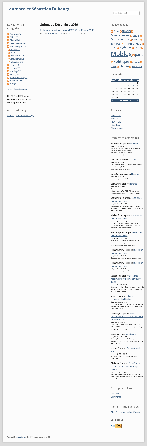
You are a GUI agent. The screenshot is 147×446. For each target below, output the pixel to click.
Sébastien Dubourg (55, 33)
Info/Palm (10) (17, 59)
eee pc (136, 35)
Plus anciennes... (118, 128)
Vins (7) (13, 84)
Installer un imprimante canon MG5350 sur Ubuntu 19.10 (67, 30)
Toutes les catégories (17, 89)
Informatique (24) (18, 46)
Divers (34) (15, 40)
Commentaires (117, 397)
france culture (120, 39)
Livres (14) (14, 65)
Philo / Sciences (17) (19, 77)
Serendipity (20, 437)
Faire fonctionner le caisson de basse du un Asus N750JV (127, 316)
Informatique (132, 43)
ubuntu (124, 66)
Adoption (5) (16, 34)
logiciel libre (125, 47)
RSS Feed (115, 393)
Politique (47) (16, 80)
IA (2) (12, 52)
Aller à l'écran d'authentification (126, 412)
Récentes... (115, 125)
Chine (116, 31)
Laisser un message (25, 115)
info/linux (115, 44)
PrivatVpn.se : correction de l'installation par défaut (126, 366)
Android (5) (15, 49)
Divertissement (120, 35)
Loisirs (137, 47)
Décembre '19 (125, 100)
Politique (121, 61)
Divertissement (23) (19, 43)
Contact (10, 115)
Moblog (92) (15, 71)
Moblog (121, 54)
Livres (114, 47)
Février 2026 (117, 122)
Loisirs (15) (15, 68)
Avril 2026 (116, 115)
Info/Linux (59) (17, 56)
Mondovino (130, 334)
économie (137, 66)
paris (139, 54)
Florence (134, 143)
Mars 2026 (116, 119)
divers (126, 31)
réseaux (136, 62)
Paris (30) (14, 74)
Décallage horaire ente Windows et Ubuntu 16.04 (126, 279)
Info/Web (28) (16, 62)
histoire (135, 39)
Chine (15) (14, 37)
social (113, 66)
